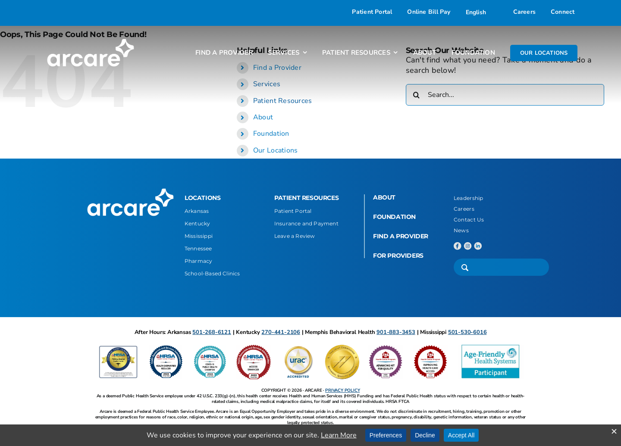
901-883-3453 (395, 332)
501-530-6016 (467, 332)
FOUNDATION (394, 217)
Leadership (468, 198)
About (263, 117)
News (461, 230)
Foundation (271, 133)
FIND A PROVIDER (400, 236)
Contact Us (469, 219)
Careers (464, 209)
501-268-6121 (211, 332)
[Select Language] (482, 12)
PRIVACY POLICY (342, 390)
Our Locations (275, 150)
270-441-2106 (280, 332)
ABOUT (384, 197)
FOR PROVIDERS (398, 255)
